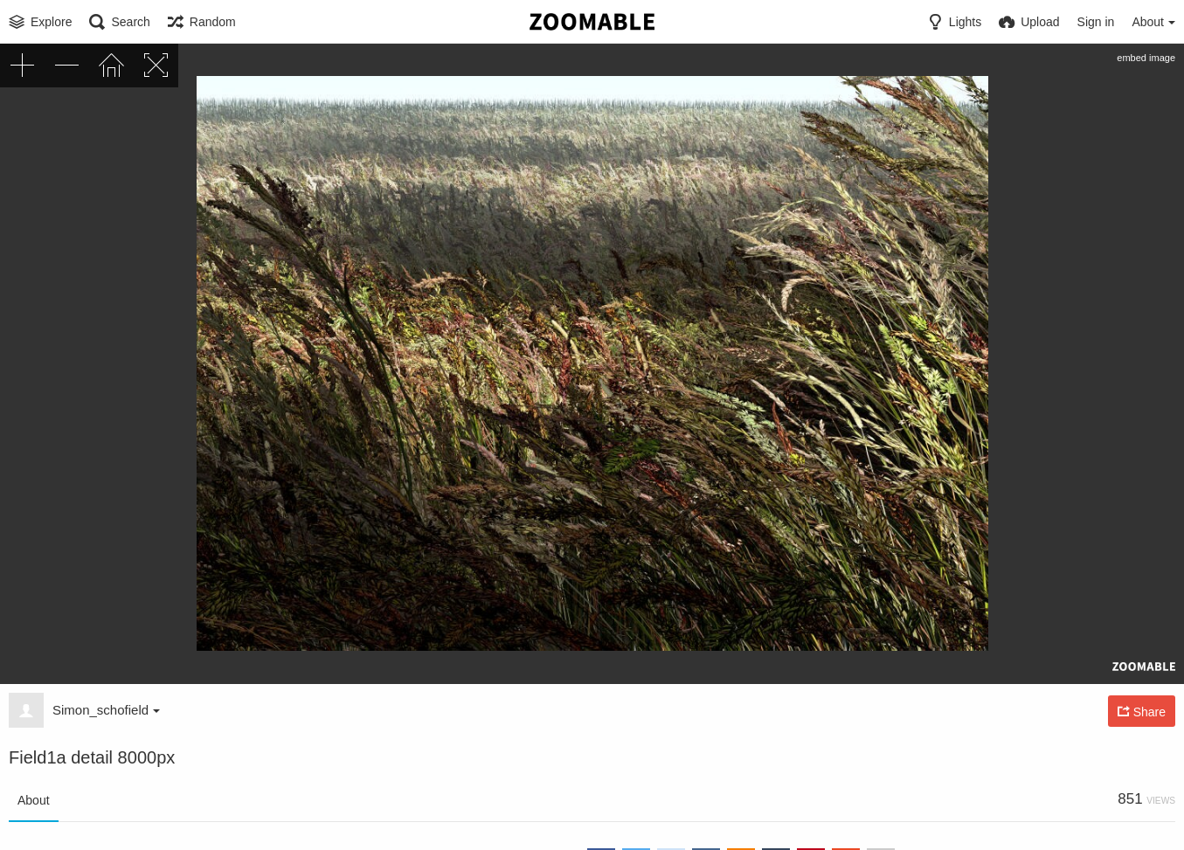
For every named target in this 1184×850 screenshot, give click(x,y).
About (33, 800)
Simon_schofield (106, 709)
